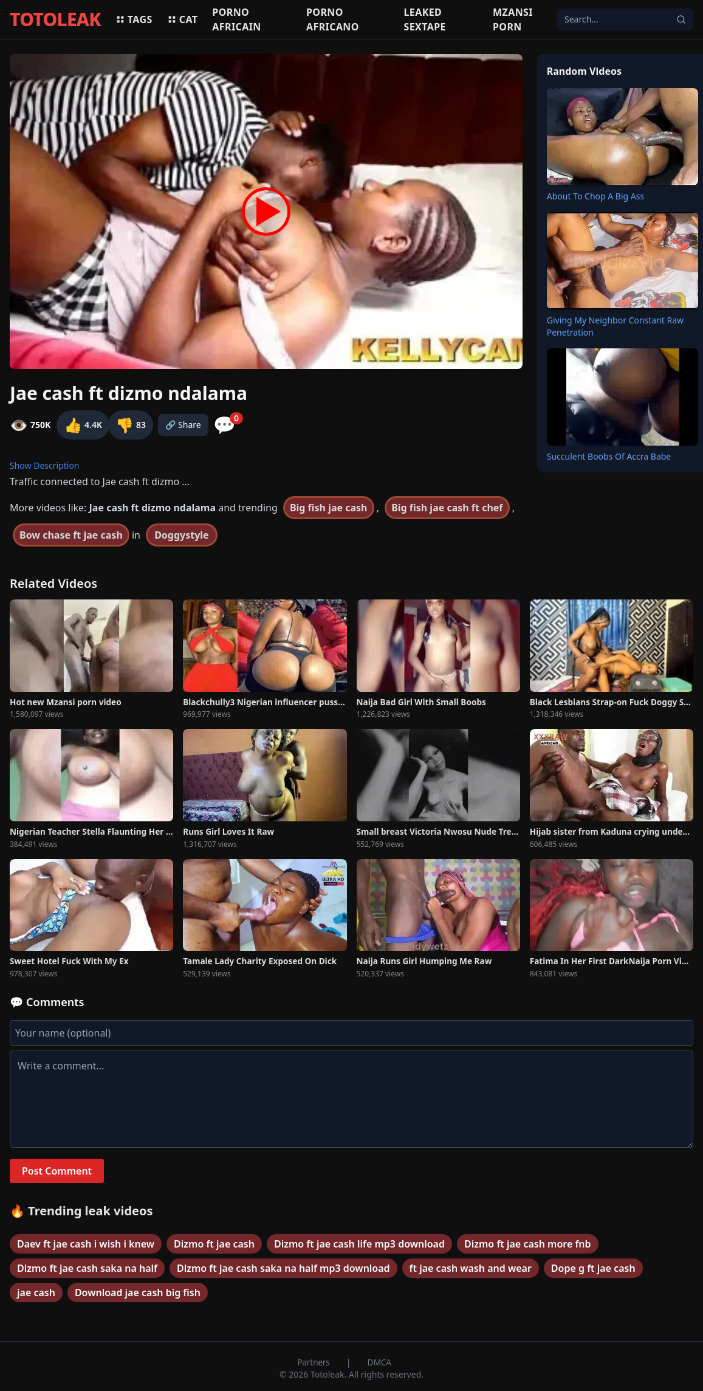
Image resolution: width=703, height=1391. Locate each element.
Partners (314, 1362)
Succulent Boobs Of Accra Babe (609, 456)
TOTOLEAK (55, 19)
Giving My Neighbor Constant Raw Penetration (615, 326)
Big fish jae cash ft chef (446, 507)
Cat (182, 19)
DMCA (379, 1362)
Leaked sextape (424, 19)
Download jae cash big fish (138, 1292)
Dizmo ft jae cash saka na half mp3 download (283, 1268)
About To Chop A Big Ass (595, 196)
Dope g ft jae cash (593, 1268)
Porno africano (332, 19)
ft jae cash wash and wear (471, 1268)
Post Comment (57, 1171)
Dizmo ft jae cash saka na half (87, 1268)
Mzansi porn (513, 19)
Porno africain (236, 19)
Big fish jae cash (329, 507)
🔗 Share (183, 424)
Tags (134, 19)
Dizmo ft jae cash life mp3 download (359, 1244)
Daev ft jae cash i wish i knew (85, 1244)
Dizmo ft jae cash (214, 1244)
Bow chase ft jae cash (71, 535)
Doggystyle (181, 535)
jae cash (36, 1292)
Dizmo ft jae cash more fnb (527, 1244)
